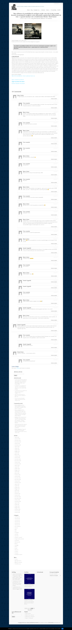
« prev (26, 608)
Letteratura (17, 540)
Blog (32, 10)
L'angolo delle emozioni (19, 538)
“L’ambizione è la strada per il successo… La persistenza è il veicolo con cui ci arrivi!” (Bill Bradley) (17, 583)
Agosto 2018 (17, 465)
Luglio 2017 (17, 485)
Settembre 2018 (18, 463)
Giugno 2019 (17, 449)
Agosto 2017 (17, 484)
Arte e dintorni (17, 526)
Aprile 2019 (17, 452)
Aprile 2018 (17, 471)
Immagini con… (37, 10)
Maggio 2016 (17, 507)
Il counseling (53, 10)
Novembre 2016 (18, 498)
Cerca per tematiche (53, 573)
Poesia (16, 548)
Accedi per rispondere (54, 98)
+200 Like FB (17, 518)
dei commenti (18, 562)
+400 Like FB (17, 521)
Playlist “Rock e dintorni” (30, 616)
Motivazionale (37, 18)
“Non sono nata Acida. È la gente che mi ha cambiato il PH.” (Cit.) (20, 395)
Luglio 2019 (17, 448)
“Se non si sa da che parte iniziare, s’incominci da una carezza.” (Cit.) (20, 399)
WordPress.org (17, 563)
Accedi (16, 559)
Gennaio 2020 (17, 438)
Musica (16, 543)
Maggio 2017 (17, 488)
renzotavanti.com (57, 622)
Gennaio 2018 (17, 476)
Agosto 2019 (17, 446)
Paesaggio (16, 545)
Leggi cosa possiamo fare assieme (18, 81)
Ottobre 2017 (17, 481)
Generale (16, 534)
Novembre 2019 (18, 441)
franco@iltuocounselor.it (43, 622)
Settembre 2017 (18, 482)
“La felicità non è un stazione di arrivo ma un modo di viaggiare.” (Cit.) (21, 391)
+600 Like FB (17, 524)
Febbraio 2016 (17, 509)
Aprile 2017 (17, 490)
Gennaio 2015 (17, 512)
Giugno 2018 (17, 468)
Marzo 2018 (17, 473)
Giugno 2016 (17, 506)
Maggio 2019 (17, 451)
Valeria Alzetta (17, 424)
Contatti (59, 10)
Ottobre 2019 (17, 443)
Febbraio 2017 (17, 493)
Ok (62, 628)
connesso (18, 368)
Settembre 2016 (18, 501)
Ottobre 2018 (17, 462)
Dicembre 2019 (18, 440)
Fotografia (17, 532)
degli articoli (18, 560)
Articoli (16, 527)
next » (31, 609)
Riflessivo (43, 18)
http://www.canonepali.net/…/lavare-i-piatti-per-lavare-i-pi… (23, 75)
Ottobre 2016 (17, 499)
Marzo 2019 (17, 454)
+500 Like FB (17, 523)
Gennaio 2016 (17, 510)
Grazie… (48, 10)
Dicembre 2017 (18, 477)
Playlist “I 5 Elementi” (29, 618)
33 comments (49, 18)
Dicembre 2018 (18, 459)
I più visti (16, 535)
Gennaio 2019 (17, 457)
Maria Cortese (20, 95)
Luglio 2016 (17, 504)
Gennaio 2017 (17, 495)
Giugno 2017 (17, 487)
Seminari (43, 10)
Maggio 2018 (17, 470)
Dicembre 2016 (18, 496)
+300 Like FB (17, 520)
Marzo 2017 (17, 492)
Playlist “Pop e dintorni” (29, 615)
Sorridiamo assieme (18, 554)
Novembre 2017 (18, 479)
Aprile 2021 (17, 437)
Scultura (16, 551)
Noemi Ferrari (20, 352)
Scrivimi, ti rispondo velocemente (18, 83)
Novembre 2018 (18, 460)
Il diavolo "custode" (18, 537)
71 (28, 609)
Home (28, 10)
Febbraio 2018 (17, 474)
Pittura (16, 546)
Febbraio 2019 (17, 456)
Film (15, 531)
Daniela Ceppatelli (27, 248)
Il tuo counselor (26, 103)
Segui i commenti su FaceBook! (18, 79)
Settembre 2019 (18, 445)
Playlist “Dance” (28, 613)
